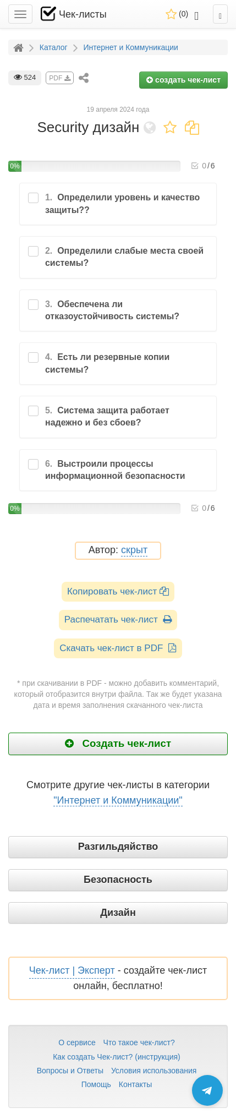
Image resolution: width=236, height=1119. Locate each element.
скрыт (134, 550)
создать (183, 79)
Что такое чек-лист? (139, 1042)
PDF (59, 78)
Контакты (135, 1084)
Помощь (96, 1084)
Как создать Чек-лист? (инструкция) (116, 1056)
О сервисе (76, 1042)
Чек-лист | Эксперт (72, 970)
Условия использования (153, 1070)
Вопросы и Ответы (70, 1070)
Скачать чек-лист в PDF (118, 648)
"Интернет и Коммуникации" (118, 800)
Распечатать (118, 619)
